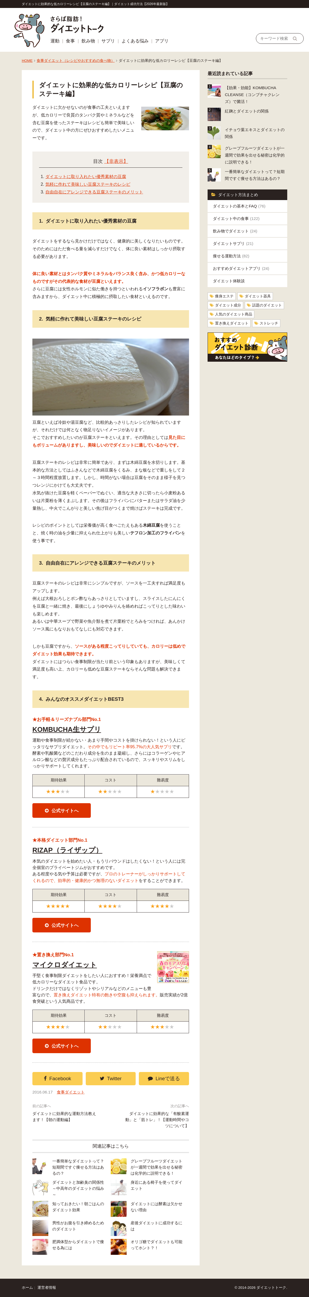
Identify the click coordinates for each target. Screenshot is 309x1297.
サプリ (108, 41)
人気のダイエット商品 (233, 314)
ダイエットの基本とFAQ (239, 206)
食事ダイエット (71, 1092)
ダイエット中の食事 (236, 218)
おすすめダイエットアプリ (241, 268)
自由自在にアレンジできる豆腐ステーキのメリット (94, 192)
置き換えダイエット (231, 323)
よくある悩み (135, 41)
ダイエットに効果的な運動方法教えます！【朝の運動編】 (64, 1116)
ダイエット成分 (228, 305)
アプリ (162, 41)
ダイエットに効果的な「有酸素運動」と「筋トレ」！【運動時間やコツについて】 (157, 1119)
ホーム (27, 1288)
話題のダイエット (267, 305)
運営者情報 (46, 1288)
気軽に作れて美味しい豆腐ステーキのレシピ (87, 184)
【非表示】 (116, 161)
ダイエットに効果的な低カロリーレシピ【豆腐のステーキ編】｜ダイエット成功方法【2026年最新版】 (95, 4)
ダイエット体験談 (229, 281)
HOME (27, 61)
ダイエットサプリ (233, 243)
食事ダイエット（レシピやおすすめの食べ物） (76, 61)
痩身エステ (224, 296)
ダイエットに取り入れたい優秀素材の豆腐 (85, 176)
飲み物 (88, 41)
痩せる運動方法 (231, 256)
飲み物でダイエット (235, 231)
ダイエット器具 (258, 296)
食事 (70, 41)
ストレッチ (269, 323)
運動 (54, 41)
